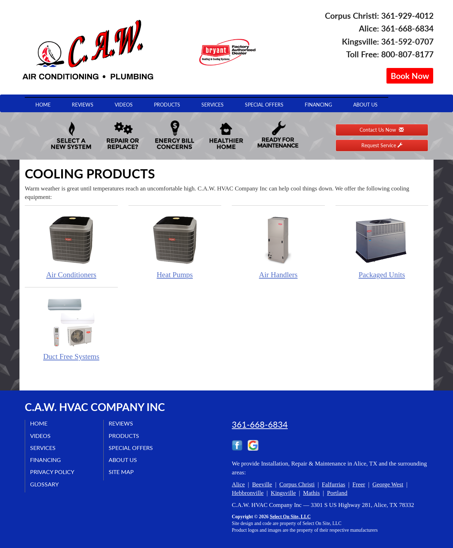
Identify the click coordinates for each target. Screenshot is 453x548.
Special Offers (264, 105)
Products (167, 105)
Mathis (311, 493)
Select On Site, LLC (290, 516)
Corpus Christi (297, 484)
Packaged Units (382, 246)
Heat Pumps (175, 246)
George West (387, 484)
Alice (238, 484)
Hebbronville (248, 493)
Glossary (44, 484)
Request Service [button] (381, 145)
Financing (318, 105)
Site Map (121, 472)
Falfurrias (333, 484)
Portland (337, 493)
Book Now (410, 76)
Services (212, 105)
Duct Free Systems (71, 328)
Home (43, 105)
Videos (124, 105)
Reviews (82, 105)
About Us (365, 105)
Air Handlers (278, 246)
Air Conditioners (71, 246)
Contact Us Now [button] (382, 130)
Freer (358, 484)
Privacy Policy (52, 472)
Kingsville (283, 493)
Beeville (262, 484)
